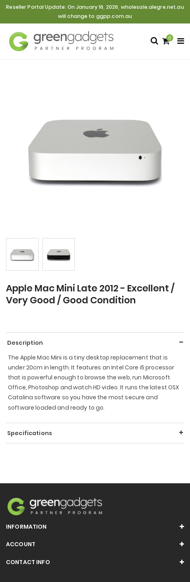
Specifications (29, 433)
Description (25, 343)
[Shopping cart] (167, 41)
